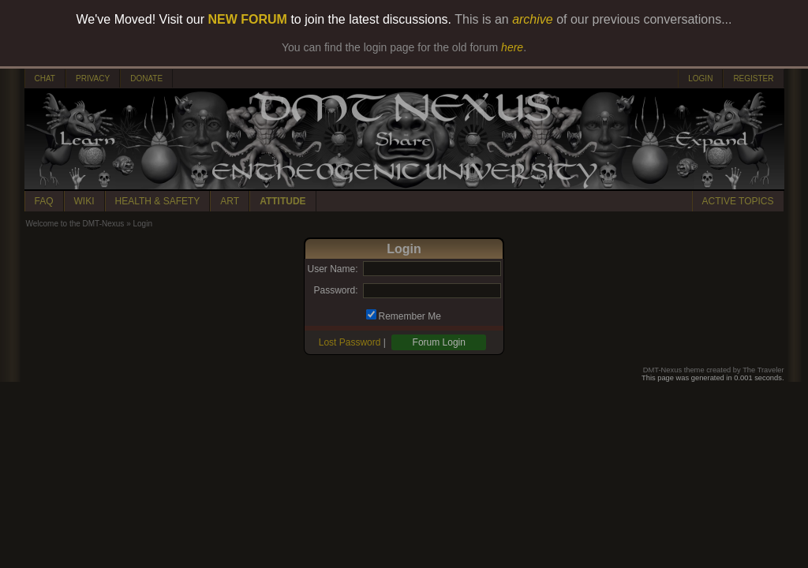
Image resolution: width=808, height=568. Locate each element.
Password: (335, 290)
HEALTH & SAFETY (157, 201)
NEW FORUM (247, 19)
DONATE (146, 78)
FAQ (44, 201)
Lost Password (350, 342)
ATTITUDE (282, 201)
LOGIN (700, 78)
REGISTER (753, 78)
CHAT (45, 78)
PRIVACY (93, 78)
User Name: (332, 269)
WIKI (84, 201)
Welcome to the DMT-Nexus (75, 223)
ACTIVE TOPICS (738, 201)
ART (229, 201)
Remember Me (410, 316)
